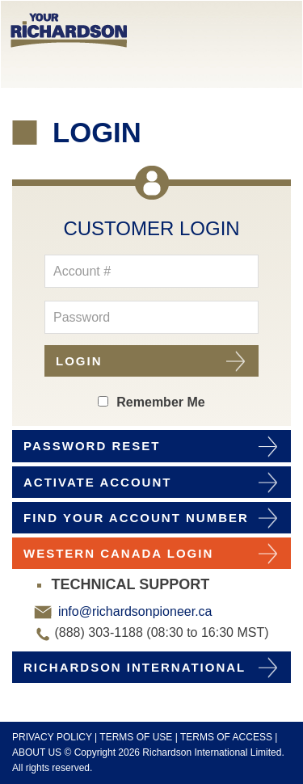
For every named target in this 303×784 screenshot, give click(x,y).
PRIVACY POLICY (52, 737)
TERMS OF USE (135, 737)
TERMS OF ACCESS (226, 737)
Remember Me (160, 402)
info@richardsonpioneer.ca (133, 611)
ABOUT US (36, 752)
